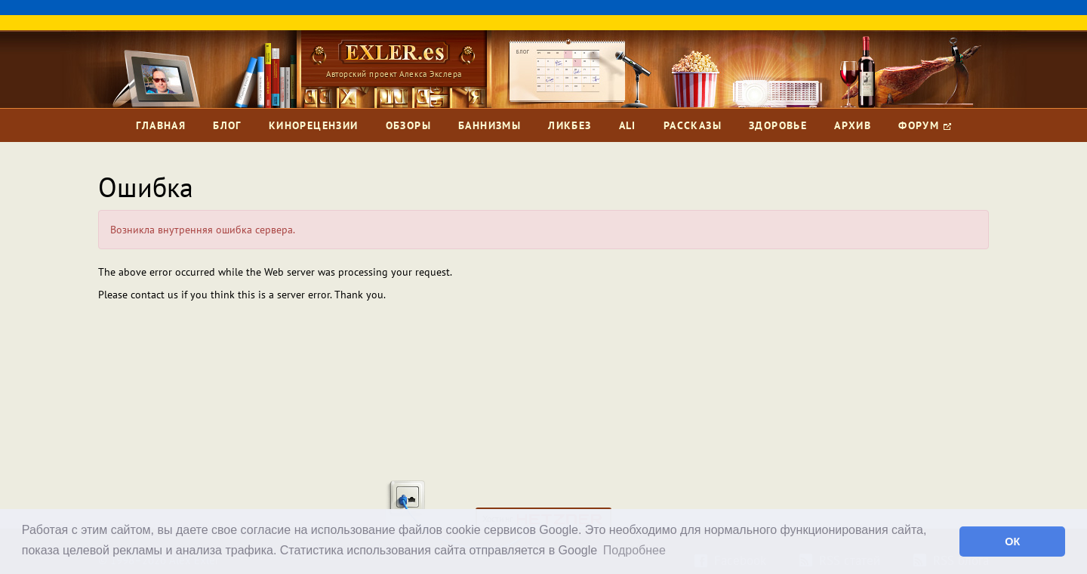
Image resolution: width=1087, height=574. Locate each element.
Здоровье (778, 125)
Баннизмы (489, 125)
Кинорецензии (314, 125)
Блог (227, 125)
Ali (627, 125)
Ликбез (569, 125)
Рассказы (693, 125)
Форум (924, 125)
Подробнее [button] (634, 550)
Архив (852, 125)
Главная (161, 125)
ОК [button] (1012, 541)
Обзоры (408, 125)
